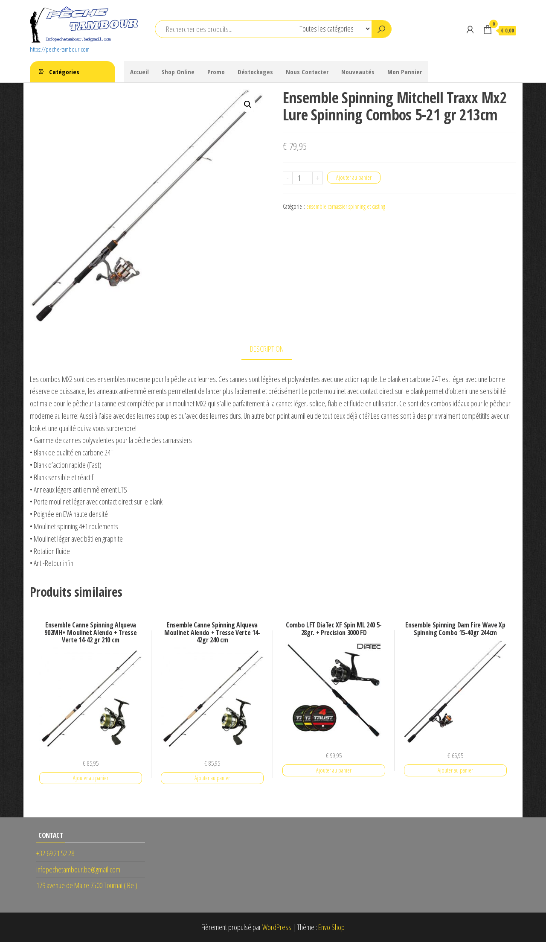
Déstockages (255, 71)
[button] (248, 104)
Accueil (139, 71)
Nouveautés (358, 71)
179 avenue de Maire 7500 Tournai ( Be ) (86, 885)
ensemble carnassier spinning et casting (345, 206)
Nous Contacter (307, 71)
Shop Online (178, 71)
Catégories (64, 71)
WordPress (276, 927)
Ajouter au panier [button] (90, 778)
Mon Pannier (404, 71)
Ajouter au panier (354, 177)
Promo (216, 71)
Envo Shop (331, 927)
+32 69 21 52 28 (55, 853)
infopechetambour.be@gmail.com (78, 869)
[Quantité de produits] (302, 178)
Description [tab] (267, 349)
